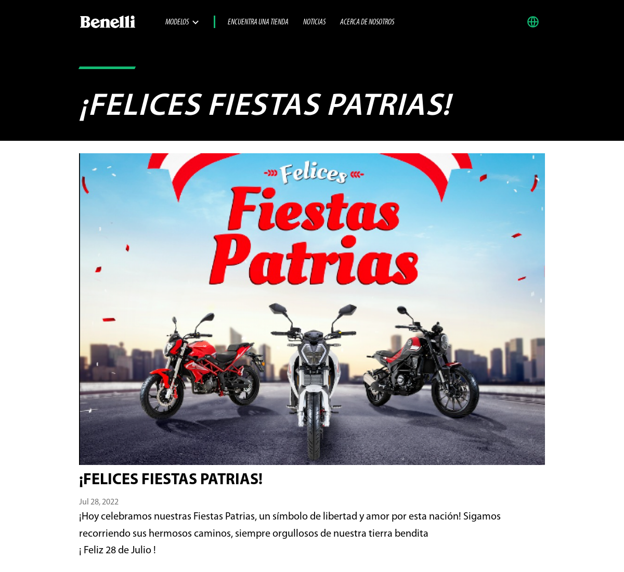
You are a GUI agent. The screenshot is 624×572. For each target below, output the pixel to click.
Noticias (314, 22)
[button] (535, 22)
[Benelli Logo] (122, 22)
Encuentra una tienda (258, 22)
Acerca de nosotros (367, 22)
